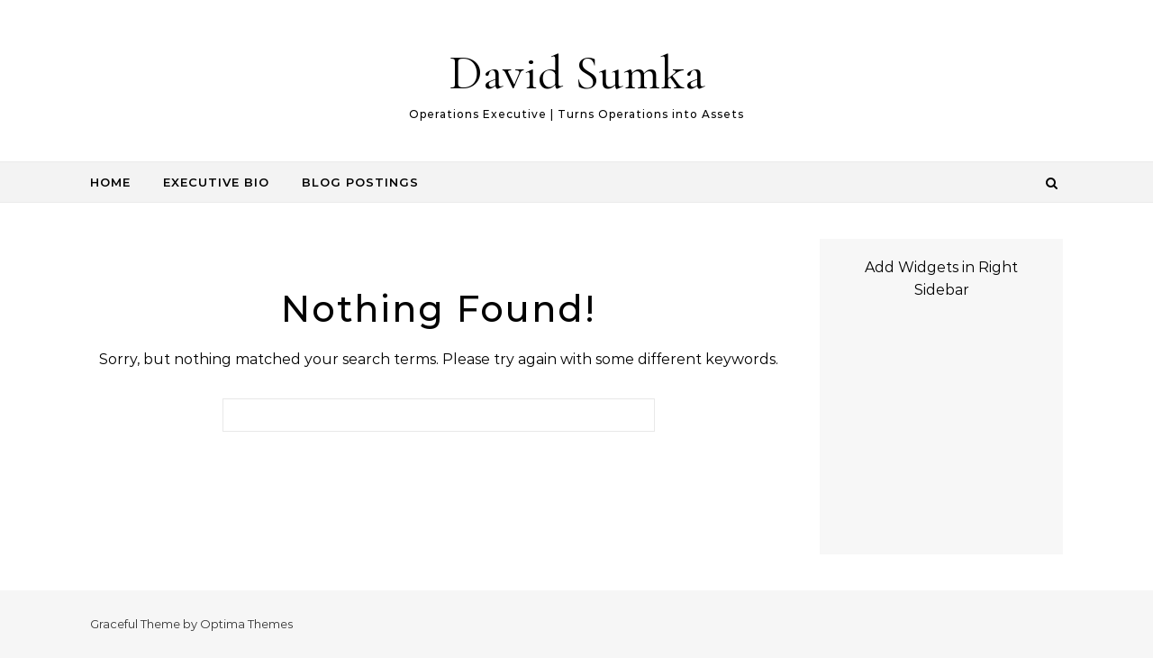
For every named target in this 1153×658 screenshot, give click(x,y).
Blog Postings (360, 182)
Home (110, 182)
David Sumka (577, 72)
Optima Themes (246, 624)
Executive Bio (216, 182)
